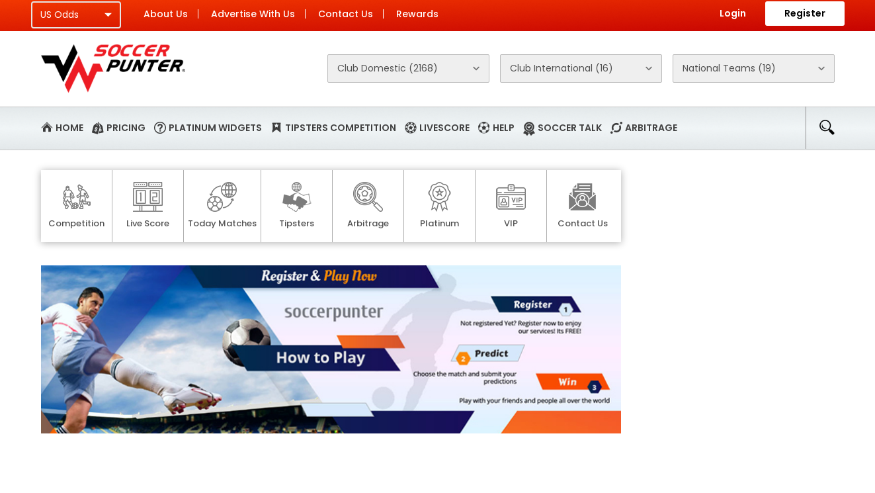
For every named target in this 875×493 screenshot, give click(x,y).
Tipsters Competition (340, 127)
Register (804, 13)
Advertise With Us (253, 14)
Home (69, 127)
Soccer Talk (570, 127)
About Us (166, 14)
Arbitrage (651, 127)
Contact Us (345, 14)
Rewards (417, 14)
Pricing (126, 127)
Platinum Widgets (215, 127)
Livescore (444, 127)
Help (504, 127)
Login (733, 13)
